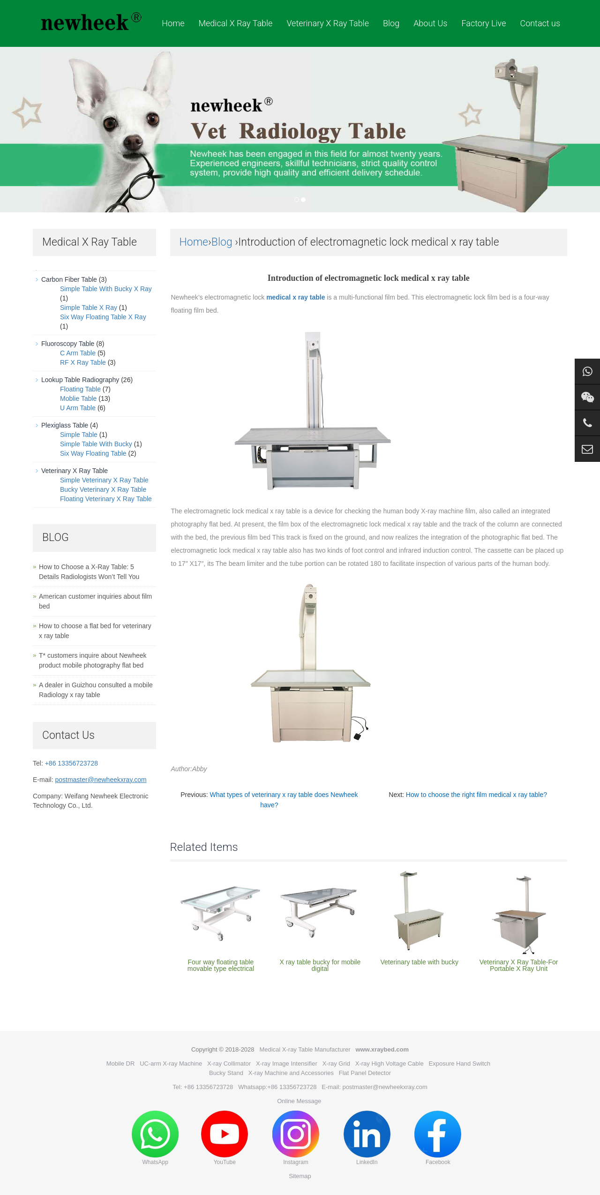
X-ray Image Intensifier (286, 1063)
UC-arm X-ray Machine (171, 1063)
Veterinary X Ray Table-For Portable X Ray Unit (519, 965)
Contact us (540, 23)
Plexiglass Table (64, 425)
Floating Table (80, 389)
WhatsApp (155, 1138)
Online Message (299, 1101)
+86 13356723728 (71, 763)
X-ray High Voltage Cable (389, 1063)
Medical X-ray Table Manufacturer (304, 1049)
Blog (391, 23)
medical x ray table (295, 297)
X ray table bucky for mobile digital (319, 965)
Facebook (437, 1138)
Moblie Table (78, 398)
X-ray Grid (336, 1063)
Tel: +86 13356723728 (202, 1086)
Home (173, 23)
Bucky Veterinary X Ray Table (103, 489)
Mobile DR (120, 1063)
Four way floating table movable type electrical (221, 965)
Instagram (295, 1138)
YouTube (224, 1138)
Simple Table (79, 434)
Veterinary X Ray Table (327, 23)
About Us (430, 23)
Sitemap (300, 1176)
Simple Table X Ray (88, 307)
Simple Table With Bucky (96, 444)
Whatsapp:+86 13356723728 (277, 1086)
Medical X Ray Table (235, 23)
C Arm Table (78, 353)
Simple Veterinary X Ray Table (104, 480)
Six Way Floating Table (93, 453)
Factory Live (483, 23)
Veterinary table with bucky (419, 962)
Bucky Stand (226, 1072)
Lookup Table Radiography (80, 379)
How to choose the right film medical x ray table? (476, 794)
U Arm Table (78, 408)
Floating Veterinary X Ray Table (106, 499)
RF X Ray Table (83, 362)
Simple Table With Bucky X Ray (106, 289)
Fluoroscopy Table (67, 343)
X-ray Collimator (229, 1063)
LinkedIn (367, 1138)
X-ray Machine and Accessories (291, 1072)
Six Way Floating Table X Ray (103, 317)
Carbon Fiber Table (69, 279)
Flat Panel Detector (365, 1072)
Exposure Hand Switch (460, 1063)
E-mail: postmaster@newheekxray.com (374, 1086)
